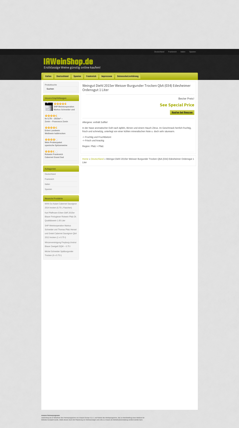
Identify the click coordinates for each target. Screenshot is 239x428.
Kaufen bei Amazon (182, 112)
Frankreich (172, 52)
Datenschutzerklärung (128, 76)
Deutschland (159, 52)
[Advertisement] (119, 24)
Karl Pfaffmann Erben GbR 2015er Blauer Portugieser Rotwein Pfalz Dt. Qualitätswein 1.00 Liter (61, 217)
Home (85, 159)
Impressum (106, 76)
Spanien (192, 52)
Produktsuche (51, 85)
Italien (183, 52)
